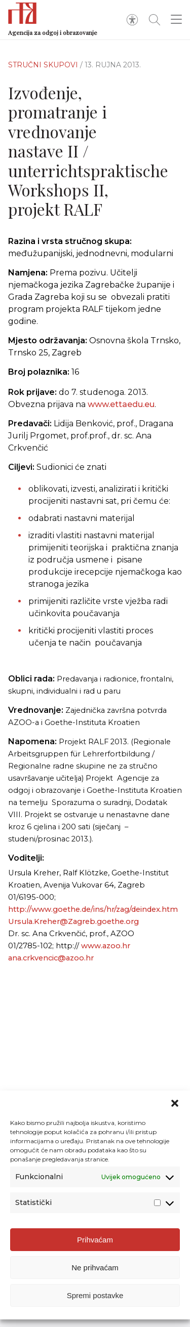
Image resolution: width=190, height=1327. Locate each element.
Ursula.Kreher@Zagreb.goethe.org (73, 921)
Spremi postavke (95, 1302)
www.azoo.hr (105, 945)
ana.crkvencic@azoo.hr (51, 957)
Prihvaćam (95, 1246)
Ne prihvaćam (95, 1274)
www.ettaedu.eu (121, 410)
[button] (175, 1110)
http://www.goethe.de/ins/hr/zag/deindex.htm (93, 909)
